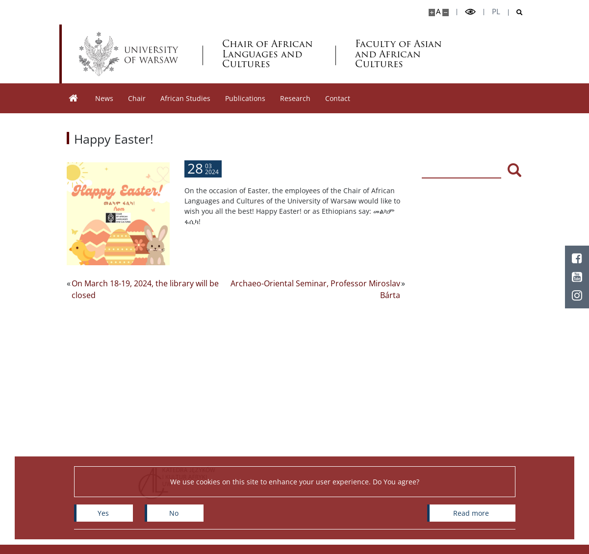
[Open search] (515, 12)
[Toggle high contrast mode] (470, 12)
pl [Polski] (496, 11)
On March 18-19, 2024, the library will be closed (145, 289)
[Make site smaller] (445, 12)
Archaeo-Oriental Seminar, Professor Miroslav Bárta (315, 289)
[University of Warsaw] (130, 54)
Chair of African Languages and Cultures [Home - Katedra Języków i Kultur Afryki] (267, 54)
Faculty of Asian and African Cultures (398, 54)
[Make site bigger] (432, 12)
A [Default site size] (438, 11)
